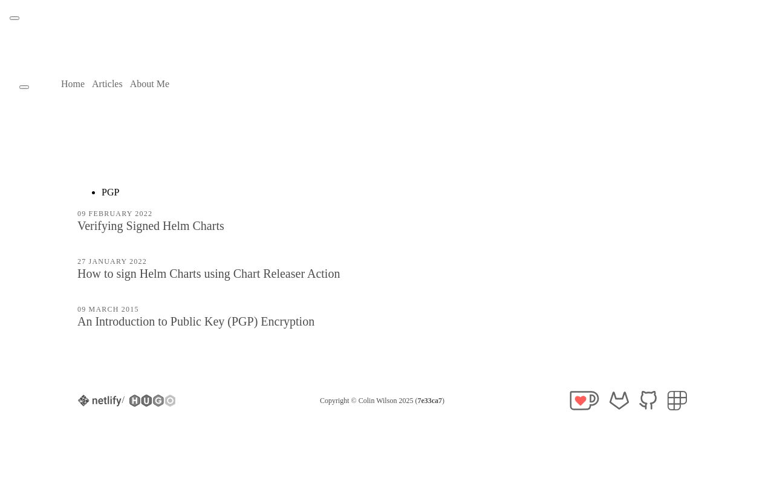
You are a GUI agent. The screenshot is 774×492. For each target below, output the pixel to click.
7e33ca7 (429, 400)
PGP (110, 192)
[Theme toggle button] (14, 18)
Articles (107, 84)
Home (73, 84)
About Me (149, 84)
